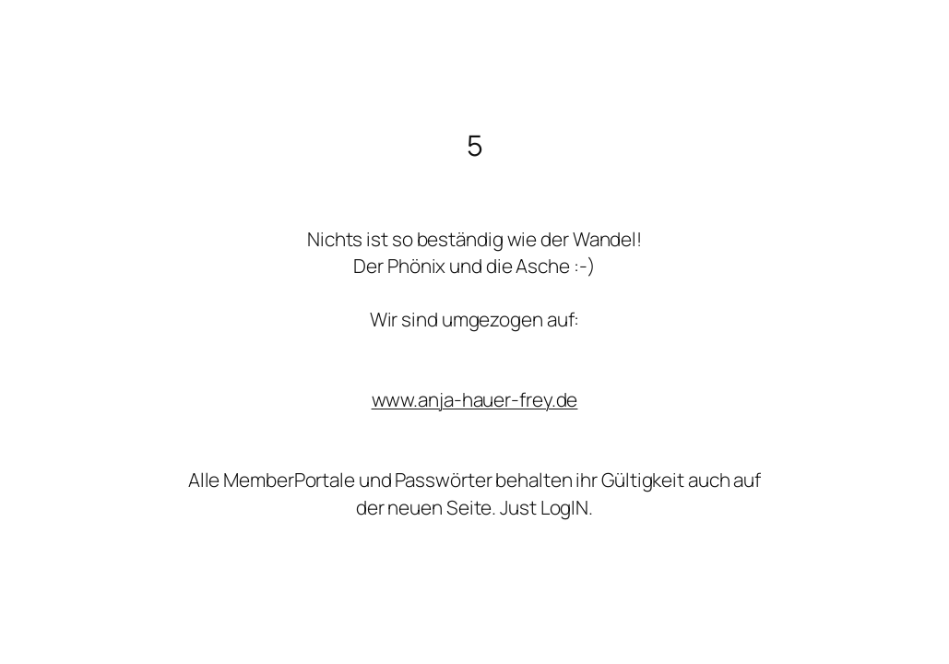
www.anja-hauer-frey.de (475, 399)
